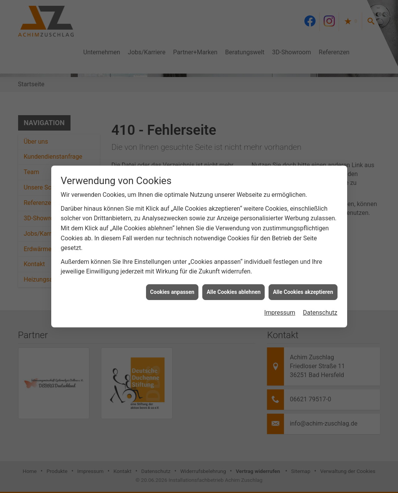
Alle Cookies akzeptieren (303, 286)
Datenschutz (320, 306)
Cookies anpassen (172, 286)
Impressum (280, 306)
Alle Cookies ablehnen (233, 286)
